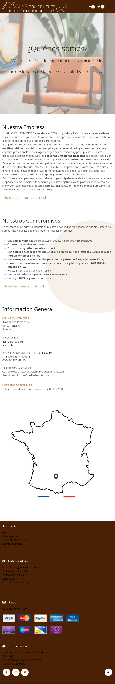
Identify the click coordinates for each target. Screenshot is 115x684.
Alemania (7, 345)
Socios (6, 547)
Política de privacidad (14, 571)
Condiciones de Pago (14, 608)
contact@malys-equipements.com (21, 660)
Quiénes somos (11, 536)
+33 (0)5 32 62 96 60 (14, 663)
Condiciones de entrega (16, 582)
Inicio (5, 532)
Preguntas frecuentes (15, 540)
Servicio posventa (12, 543)
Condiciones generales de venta (21, 567)
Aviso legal (8, 578)
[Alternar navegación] (109, 6)
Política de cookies (13, 575)
